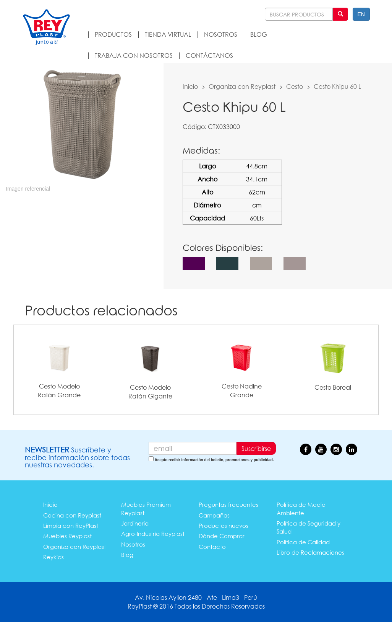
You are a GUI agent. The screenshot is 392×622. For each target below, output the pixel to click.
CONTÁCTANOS (209, 55)
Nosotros (133, 544)
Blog (127, 554)
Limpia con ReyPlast (70, 525)
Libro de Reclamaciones (310, 552)
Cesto (294, 86)
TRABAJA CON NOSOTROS (134, 55)
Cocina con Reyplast (72, 515)
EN (361, 14)
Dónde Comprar (222, 536)
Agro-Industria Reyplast (153, 533)
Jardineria (135, 523)
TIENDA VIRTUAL (168, 34)
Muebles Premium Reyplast (146, 508)
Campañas (214, 515)
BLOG (258, 34)
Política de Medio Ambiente (301, 508)
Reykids (53, 557)
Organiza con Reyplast (242, 86)
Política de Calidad (303, 542)
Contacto (212, 546)
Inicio (190, 86)
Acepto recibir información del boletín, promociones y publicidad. (214, 460)
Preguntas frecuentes (228, 504)
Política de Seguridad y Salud (308, 527)
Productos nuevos (223, 525)
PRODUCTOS (113, 34)
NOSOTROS (220, 34)
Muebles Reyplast (67, 536)
